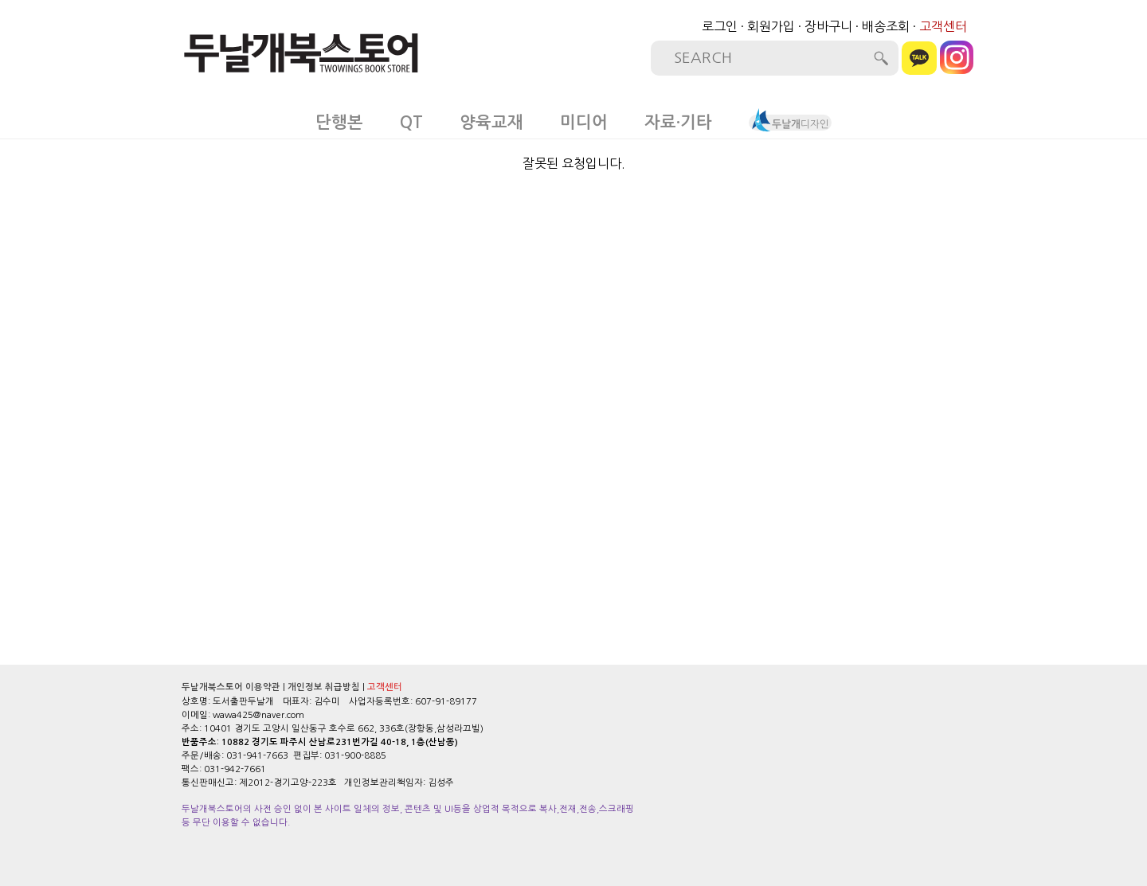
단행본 (339, 123)
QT (411, 123)
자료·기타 (678, 123)
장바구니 (828, 26)
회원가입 (771, 26)
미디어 (584, 123)
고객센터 (943, 26)
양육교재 (491, 123)
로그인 (720, 26)
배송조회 (886, 26)
